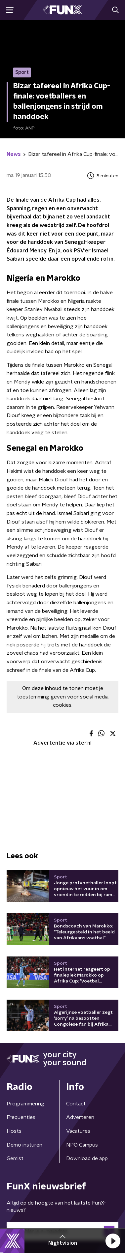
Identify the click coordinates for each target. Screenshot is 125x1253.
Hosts (14, 1131)
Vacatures (78, 1131)
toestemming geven (41, 696)
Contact (76, 1103)
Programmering (25, 1103)
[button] (112, 1240)
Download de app (87, 1158)
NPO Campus (82, 1145)
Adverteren (80, 1117)
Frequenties (21, 1117)
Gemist (15, 1158)
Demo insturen (24, 1145)
